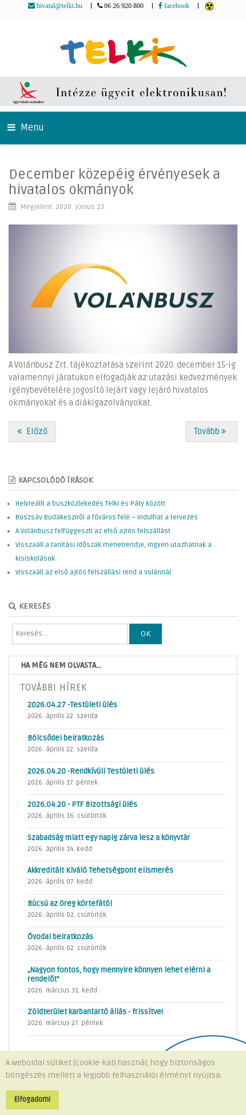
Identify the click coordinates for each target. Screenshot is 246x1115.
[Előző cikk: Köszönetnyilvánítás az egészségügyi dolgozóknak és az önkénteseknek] (32, 431)
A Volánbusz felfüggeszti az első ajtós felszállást (92, 531)
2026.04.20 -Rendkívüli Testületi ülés (90, 771)
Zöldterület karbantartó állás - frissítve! (95, 1011)
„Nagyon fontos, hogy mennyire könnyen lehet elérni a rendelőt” (119, 975)
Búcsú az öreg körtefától (69, 903)
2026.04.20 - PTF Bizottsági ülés (82, 804)
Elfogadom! (32, 1099)
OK (145, 634)
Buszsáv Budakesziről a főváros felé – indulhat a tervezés (106, 517)
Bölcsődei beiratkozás (65, 738)
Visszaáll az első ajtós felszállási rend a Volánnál (93, 572)
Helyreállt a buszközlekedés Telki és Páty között (90, 503)
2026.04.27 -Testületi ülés (72, 705)
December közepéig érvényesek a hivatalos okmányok (114, 182)
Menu (25, 127)
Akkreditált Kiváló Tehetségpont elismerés (100, 870)
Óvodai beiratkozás (60, 936)
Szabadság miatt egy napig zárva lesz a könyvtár (108, 837)
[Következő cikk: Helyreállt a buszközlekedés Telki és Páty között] (211, 431)
